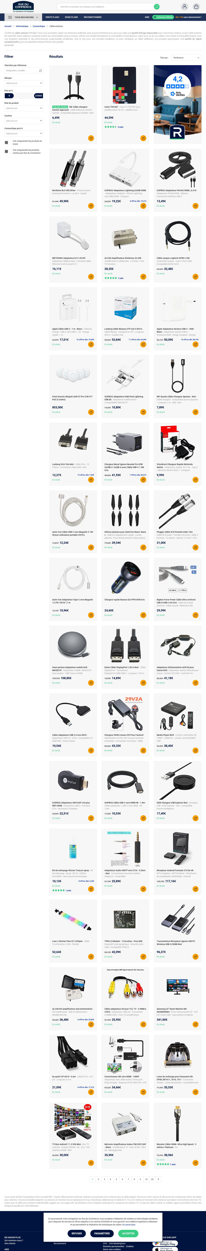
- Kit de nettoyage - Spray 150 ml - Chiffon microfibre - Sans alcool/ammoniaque (72, 873)
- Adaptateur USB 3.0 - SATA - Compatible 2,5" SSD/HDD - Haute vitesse (72, 738)
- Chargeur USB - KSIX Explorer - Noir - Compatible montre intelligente (177, 805)
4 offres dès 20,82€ (85, 1019)
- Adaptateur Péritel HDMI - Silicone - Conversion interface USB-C (177, 193)
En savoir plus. (129, 1224)
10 (146, 1179)
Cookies (130, 1246)
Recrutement (60, 1243)
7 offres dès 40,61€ (138, 475)
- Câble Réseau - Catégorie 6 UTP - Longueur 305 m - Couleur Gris (124, 332)
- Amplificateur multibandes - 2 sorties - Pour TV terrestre (124, 261)
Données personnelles (113, 1246)
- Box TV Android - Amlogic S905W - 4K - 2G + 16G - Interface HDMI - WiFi (71, 1147)
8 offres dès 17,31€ (85, 1087)
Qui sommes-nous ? (13, 1240)
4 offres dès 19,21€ (138, 201)
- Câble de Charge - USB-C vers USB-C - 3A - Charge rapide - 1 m (72, 332)
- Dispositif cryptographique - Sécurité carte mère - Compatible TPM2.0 (123, 944)
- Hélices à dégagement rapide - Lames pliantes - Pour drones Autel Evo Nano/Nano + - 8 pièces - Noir (124, 538)
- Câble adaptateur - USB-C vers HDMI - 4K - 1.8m (125, 805)
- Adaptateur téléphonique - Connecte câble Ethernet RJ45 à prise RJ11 (71, 261)
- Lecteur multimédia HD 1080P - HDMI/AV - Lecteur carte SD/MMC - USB (177, 738)
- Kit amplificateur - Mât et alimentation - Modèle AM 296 (72, 1012)
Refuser (77, 1233)
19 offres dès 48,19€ (190, 339)
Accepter (128, 1233)
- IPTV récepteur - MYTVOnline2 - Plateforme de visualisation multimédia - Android (176, 873)
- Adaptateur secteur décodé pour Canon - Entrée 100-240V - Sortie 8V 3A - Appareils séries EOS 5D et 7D (178, 673)
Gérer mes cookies (112, 1249)
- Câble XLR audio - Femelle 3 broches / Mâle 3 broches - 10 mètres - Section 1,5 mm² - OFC (177, 535)
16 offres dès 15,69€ (85, 339)
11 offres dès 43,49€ (137, 339)
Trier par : (164, 58)
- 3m (176, 1147)
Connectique (39, 26)
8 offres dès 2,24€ (86, 881)
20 (152, 1179)
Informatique (22, 26)
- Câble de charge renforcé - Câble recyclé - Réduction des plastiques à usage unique (175, 605)
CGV (105, 1243)
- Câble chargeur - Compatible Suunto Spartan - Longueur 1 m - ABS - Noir (177, 399)
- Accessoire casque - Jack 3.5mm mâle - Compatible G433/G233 (175, 261)
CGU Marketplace (117, 1243)
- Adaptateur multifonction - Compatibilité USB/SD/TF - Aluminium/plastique (120, 402)
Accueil (7, 26)
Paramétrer (102, 1233)
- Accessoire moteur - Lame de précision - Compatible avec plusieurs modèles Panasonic (178, 1082)
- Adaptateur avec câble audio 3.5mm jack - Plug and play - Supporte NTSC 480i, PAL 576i (125, 1079)
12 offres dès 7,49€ (85, 475)
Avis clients (9, 1243)
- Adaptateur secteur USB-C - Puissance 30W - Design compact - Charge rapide (176, 335)
